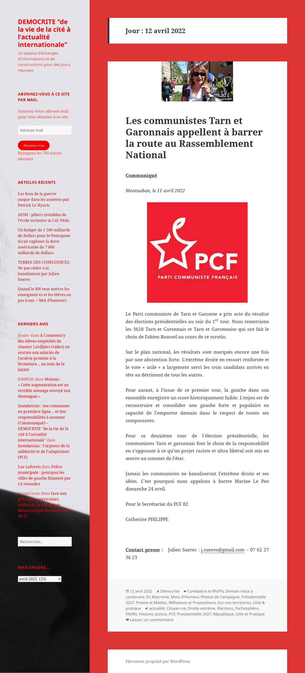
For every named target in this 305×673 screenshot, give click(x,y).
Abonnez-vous (33, 145)
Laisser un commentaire (151, 619)
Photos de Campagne (220, 596)
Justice (161, 614)
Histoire (146, 614)
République (223, 614)
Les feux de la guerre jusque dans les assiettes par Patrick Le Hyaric (43, 199)
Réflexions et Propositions (192, 602)
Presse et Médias (151, 602)
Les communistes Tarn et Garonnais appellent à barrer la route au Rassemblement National (194, 137)
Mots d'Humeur (185, 596)
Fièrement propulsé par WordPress (158, 661)
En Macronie (157, 596)
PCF (172, 614)
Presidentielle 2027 (194, 614)
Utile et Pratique (250, 614)
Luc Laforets (29, 466)
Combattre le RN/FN (206, 591)
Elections (225, 608)
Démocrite (169, 591)
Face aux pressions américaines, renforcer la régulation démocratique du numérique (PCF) (44, 505)
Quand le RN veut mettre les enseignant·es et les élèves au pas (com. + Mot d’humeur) (44, 294)
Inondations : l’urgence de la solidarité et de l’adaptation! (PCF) (44, 451)
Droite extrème (201, 608)
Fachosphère (247, 608)
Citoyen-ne (176, 608)
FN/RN (131, 614)
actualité (157, 608)
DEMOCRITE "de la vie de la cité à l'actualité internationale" (44, 33)
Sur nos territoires (234, 602)
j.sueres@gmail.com (222, 550)
